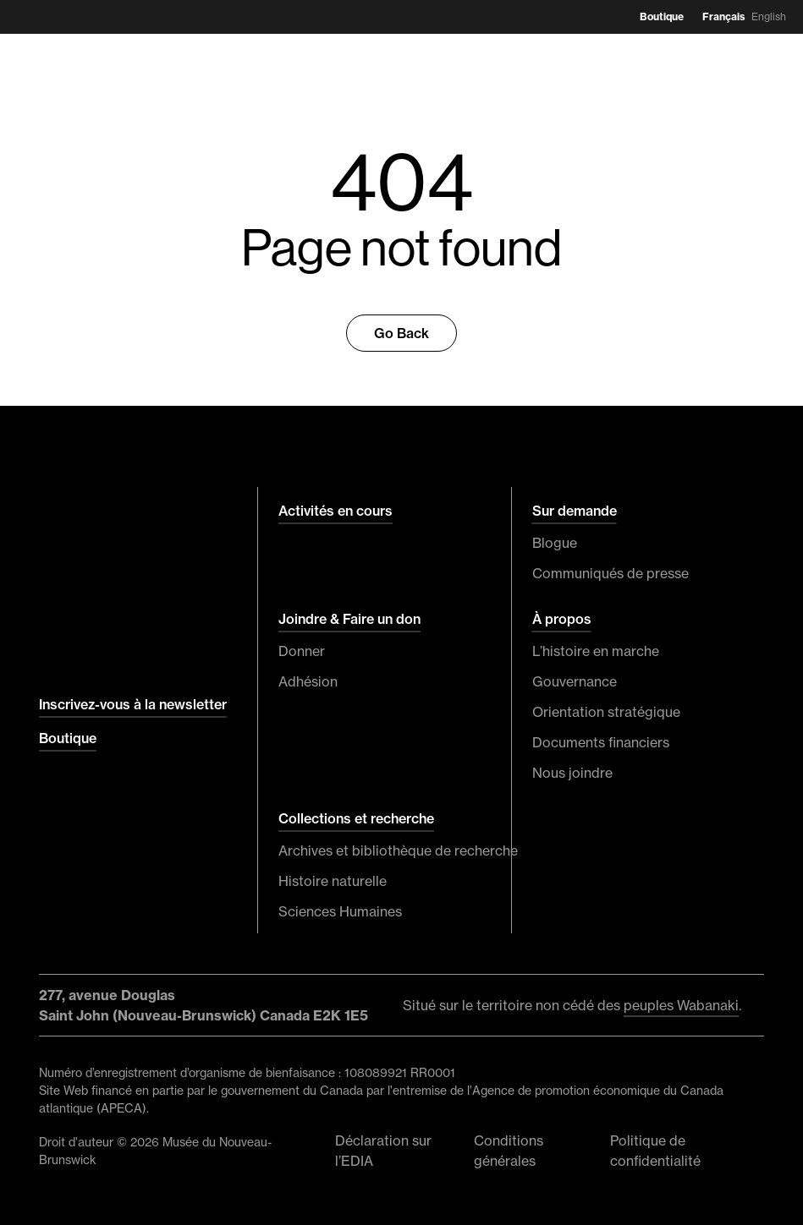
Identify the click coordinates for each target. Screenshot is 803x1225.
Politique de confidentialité (655, 1150)
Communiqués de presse (610, 573)
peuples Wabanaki (681, 1005)
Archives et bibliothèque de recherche (384, 850)
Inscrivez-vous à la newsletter (133, 704)
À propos (561, 618)
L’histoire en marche (595, 651)
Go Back (401, 333)
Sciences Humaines (340, 911)
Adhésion (308, 681)
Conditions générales (508, 1150)
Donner (301, 651)
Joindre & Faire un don (349, 618)
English (768, 16)
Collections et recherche (356, 818)
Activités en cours (335, 510)
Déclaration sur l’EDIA (383, 1150)
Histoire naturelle (332, 880)
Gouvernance (574, 681)
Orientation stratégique (606, 711)
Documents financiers (600, 742)
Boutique (662, 16)
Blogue (554, 542)
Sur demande (574, 510)
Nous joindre (572, 772)
